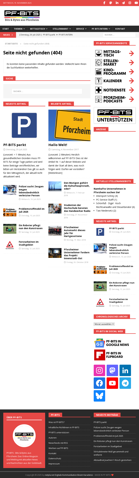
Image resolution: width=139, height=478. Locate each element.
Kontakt (120, 28)
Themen (18, 28)
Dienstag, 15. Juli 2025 (30, 215)
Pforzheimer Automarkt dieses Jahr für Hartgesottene (74, 231)
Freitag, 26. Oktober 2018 (77, 262)
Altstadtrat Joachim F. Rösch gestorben (112, 459)
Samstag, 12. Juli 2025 (30, 232)
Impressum (54, 463)
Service (80, 28)
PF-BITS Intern (100, 28)
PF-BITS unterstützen (59, 432)
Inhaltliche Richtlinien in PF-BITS (64, 427)
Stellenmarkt (60, 28)
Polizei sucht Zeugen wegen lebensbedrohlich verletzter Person (31, 191)
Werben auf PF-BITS (58, 447)
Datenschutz (55, 458)
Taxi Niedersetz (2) (106, 210)
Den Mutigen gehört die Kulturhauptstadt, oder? (77, 185)
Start (5, 28)
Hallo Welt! (57, 144)
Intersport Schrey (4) (107, 195)
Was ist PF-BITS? (56, 421)
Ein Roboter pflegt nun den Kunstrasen (31, 226)
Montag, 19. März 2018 (76, 239)
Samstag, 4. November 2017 (65, 149)
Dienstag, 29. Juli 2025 (16, 149)
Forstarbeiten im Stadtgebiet (29, 243)
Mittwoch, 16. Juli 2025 (31, 199)
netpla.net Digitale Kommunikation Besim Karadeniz (69, 474)
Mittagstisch (37, 28)
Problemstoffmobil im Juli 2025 (31, 210)
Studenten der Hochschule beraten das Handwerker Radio (77, 207)
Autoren (53, 437)
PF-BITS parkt (14, 144)
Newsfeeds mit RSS (58, 442)
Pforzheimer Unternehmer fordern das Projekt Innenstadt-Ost (76, 254)
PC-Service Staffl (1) (106, 199)
